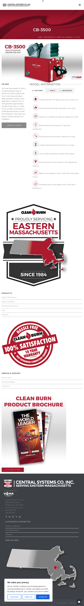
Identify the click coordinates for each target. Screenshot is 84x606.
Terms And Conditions (76, 603)
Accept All (43, 597)
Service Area (6, 378)
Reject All (28, 597)
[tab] (37, 90)
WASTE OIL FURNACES (65, 37)
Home (40, 37)
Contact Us (6, 386)
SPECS (51, 90)
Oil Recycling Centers (10, 306)
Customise (14, 597)
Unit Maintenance (12, 530)
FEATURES (37, 90)
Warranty (5, 315)
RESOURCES (66, 90)
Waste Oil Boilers (8, 302)
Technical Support (8, 382)
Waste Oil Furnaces (9, 297)
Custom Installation (12, 526)
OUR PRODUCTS (49, 37)
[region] (28, 590)
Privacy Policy (61, 603)
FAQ (3, 310)
